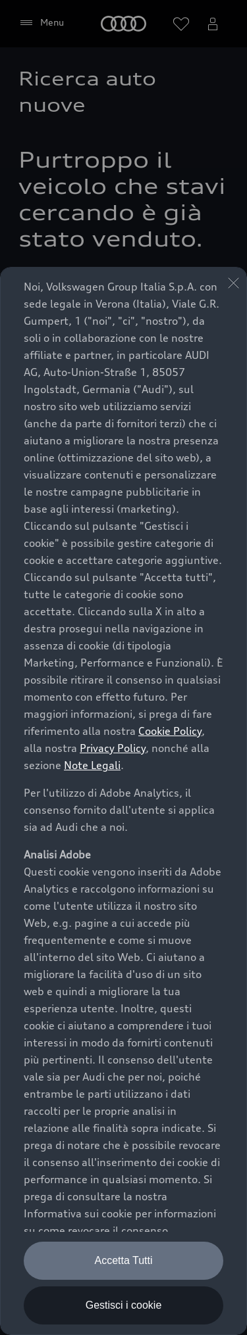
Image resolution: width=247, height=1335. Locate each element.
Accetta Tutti (123, 1260)
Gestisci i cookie (124, 1305)
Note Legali (92, 765)
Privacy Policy (113, 748)
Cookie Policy (170, 731)
